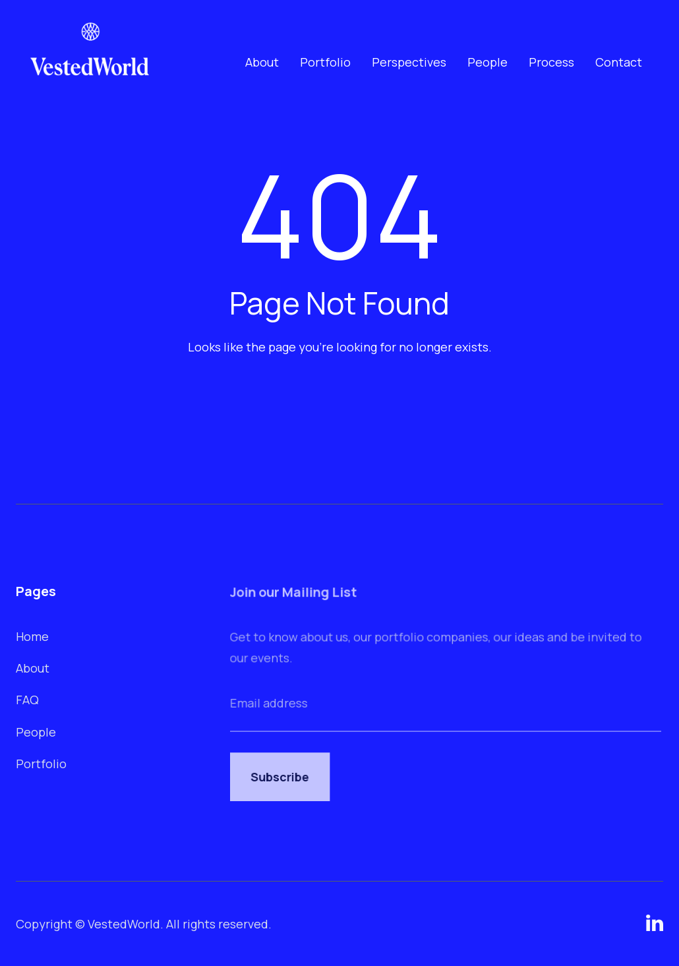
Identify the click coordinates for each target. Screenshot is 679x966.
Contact (618, 62)
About (262, 62)
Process (551, 62)
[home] (90, 62)
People (487, 62)
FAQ (28, 700)
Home (32, 636)
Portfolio (325, 62)
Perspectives (409, 62)
